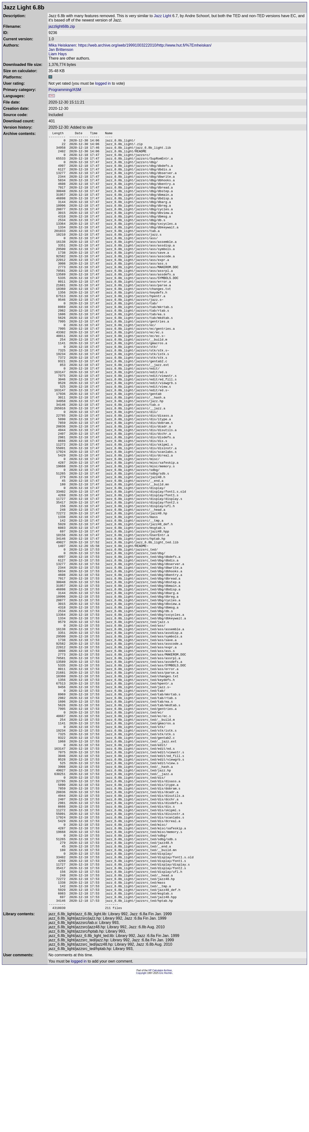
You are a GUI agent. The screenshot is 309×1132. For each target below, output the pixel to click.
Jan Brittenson (61, 50)
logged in (103, 83)
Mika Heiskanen (62, 45)
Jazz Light (162, 16)
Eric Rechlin (165, 1128)
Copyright (141, 1128)
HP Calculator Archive (160, 1126)
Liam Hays (58, 54)
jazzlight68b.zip (62, 26)
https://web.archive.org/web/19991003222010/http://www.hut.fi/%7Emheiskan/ (144, 45)
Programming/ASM (65, 90)
